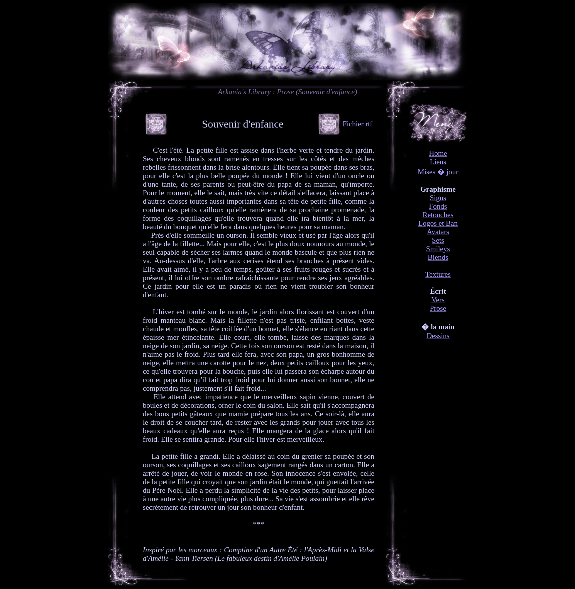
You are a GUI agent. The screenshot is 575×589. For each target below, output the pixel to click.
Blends (438, 257)
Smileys (438, 249)
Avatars (438, 232)
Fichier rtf (357, 124)
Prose (438, 308)
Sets (438, 240)
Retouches (438, 215)
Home (438, 153)
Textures (438, 274)
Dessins (438, 336)
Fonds (438, 206)
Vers (438, 300)
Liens (438, 162)
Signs (438, 198)
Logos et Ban (438, 223)
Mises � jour (438, 172)
